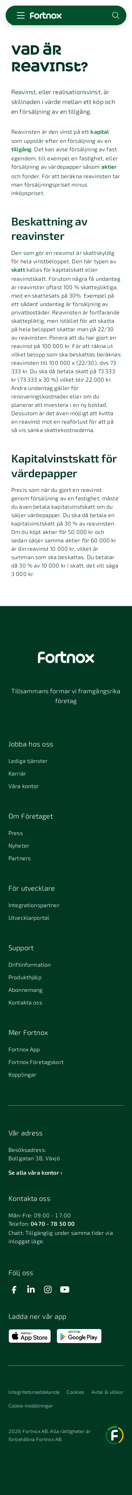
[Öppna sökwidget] (116, 15)
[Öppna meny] (21, 15)
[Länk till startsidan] (46, 15)
